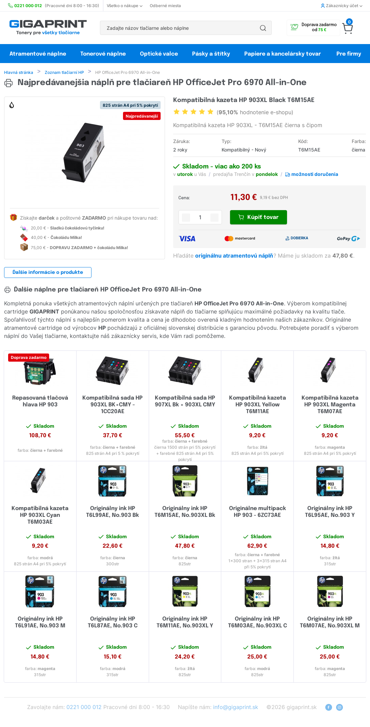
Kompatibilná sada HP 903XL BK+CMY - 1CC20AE (112, 405)
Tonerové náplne (103, 54)
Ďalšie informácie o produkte (48, 273)
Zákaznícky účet (341, 5)
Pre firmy (348, 54)
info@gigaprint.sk (235, 707)
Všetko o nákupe (124, 5)
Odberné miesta (165, 5)
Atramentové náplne (37, 54)
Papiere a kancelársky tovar (283, 54)
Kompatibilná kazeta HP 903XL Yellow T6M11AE (257, 405)
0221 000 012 (84, 707)
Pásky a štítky (211, 54)
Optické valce (159, 54)
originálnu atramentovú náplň (234, 256)
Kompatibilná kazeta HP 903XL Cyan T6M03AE (40, 516)
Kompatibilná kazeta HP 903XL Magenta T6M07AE (330, 405)
